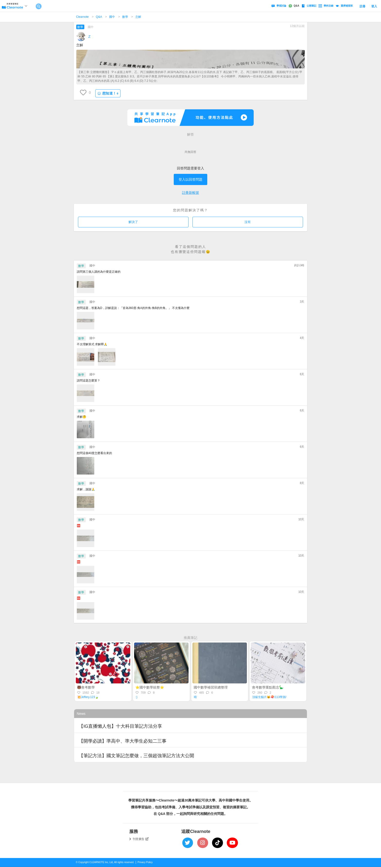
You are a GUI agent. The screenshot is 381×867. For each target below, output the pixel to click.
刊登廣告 (141, 839)
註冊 (362, 6)
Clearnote (82, 17)
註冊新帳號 (190, 193)
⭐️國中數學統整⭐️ (149, 687)
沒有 (247, 222)
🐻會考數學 (86, 687)
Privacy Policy (145, 862)
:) (136, 697)
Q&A (99, 17)
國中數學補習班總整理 (211, 687)
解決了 (133, 222)
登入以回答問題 (190, 179)
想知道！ (107, 93)
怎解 (138, 17)
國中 (112, 17)
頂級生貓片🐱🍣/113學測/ (269, 697)
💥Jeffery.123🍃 (88, 697)
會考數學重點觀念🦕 (267, 687)
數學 (125, 17)
